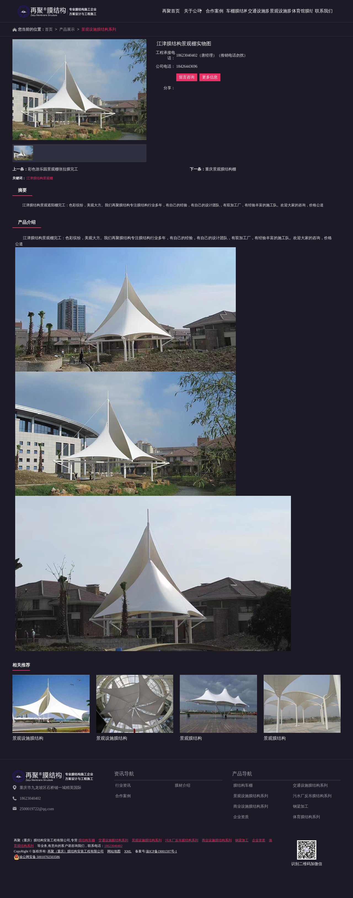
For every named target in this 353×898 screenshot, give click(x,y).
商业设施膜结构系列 (250, 806)
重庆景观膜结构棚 (220, 169)
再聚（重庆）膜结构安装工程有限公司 (75, 851)
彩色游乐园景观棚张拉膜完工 (53, 169)
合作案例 (123, 796)
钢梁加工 (300, 806)
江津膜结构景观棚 (39, 178)
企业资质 (241, 817)
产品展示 (67, 29)
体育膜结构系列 (306, 817)
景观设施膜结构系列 (98, 29)
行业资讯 (123, 785)
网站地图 (114, 851)
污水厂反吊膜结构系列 (312, 796)
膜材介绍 (182, 785)
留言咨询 (186, 77)
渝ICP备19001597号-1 (161, 851)
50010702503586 (37, 857)
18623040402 (113, 846)
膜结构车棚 (243, 785)
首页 (49, 29)
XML (128, 851)
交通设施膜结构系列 (310, 785)
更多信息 (210, 77)
